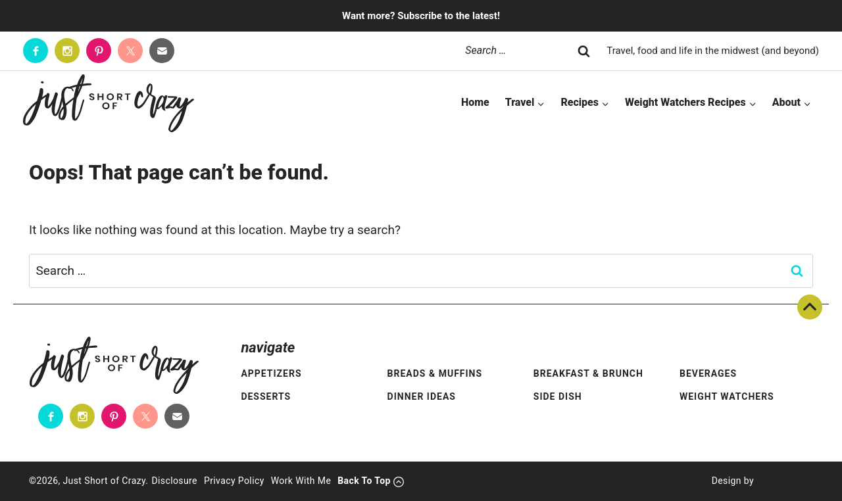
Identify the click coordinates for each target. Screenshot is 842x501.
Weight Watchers (727, 396)
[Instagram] (67, 50)
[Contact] (161, 50)
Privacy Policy (234, 480)
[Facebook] (35, 50)
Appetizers (271, 373)
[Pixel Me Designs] (783, 481)
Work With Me (301, 480)
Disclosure (174, 480)
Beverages (708, 373)
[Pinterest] (98, 50)
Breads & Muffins (435, 373)
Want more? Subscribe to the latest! (421, 16)
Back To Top (809, 307)
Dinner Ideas (421, 396)
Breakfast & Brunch (588, 373)
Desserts (266, 396)
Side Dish (557, 396)
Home (475, 102)
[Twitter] (130, 50)
